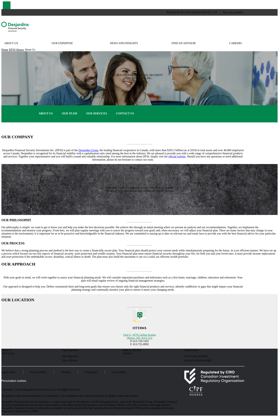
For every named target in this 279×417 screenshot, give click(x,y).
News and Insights (124, 43)
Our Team (69, 113)
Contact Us (125, 113)
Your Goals (7, 353)
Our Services (96, 113)
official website (177, 156)
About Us (11, 43)
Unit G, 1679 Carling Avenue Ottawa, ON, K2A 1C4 (139, 336)
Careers (235, 43)
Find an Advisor (184, 43)
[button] (6, 5)
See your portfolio (233, 12)
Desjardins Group (88, 150)
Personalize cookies (13, 380)
